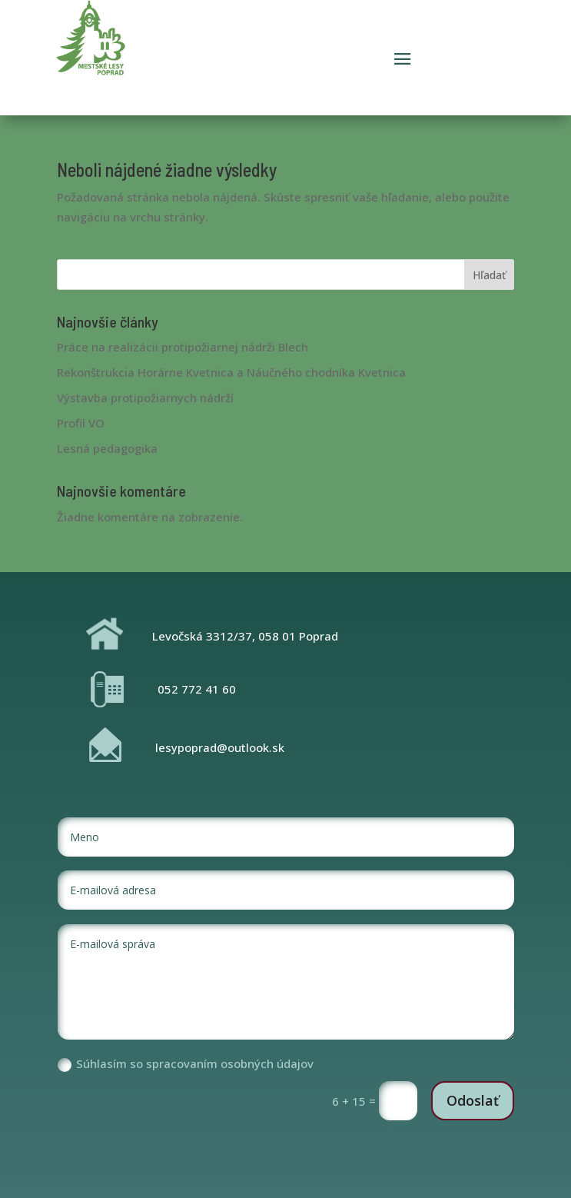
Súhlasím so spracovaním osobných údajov (186, 1064)
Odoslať (473, 1100)
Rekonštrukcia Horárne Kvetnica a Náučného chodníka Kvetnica (231, 372)
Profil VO (81, 423)
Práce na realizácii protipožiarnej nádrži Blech (182, 346)
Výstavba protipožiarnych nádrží (145, 397)
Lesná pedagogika (107, 448)
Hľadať (489, 275)
